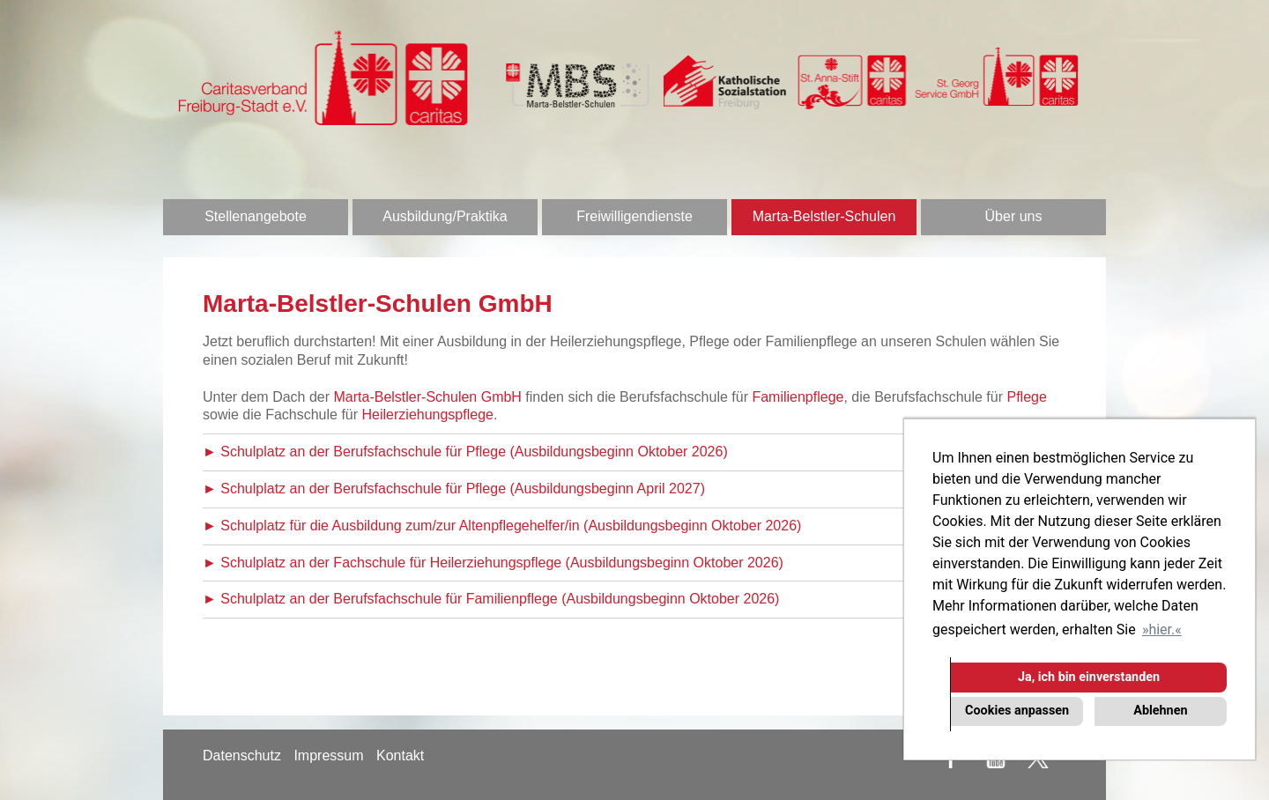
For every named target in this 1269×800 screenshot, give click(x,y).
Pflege (1026, 396)
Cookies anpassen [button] (1017, 710)
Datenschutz (242, 755)
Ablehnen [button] (1160, 710)
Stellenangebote (255, 216)
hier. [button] (1161, 629)
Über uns (1014, 216)
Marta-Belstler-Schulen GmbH (428, 396)
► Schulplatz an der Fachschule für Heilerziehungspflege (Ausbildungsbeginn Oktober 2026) (493, 562)
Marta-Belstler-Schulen (824, 216)
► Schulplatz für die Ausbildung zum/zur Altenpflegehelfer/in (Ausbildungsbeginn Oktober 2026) (502, 525)
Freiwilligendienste (634, 216)
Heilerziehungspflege (428, 414)
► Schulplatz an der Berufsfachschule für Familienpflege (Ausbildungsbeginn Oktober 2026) (491, 598)
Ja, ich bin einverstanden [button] (1089, 677)
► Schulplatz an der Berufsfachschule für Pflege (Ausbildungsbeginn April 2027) (454, 488)
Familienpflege (797, 396)
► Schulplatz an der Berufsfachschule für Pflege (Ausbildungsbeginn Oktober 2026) (465, 451)
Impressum (328, 755)
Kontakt (400, 755)
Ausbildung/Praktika (444, 216)
